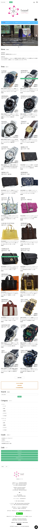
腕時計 (4, 410)
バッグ (4, 406)
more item (19, 377)
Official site (19, 451)
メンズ (3, 404)
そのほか (5, 415)
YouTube (19, 460)
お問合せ (3, 439)
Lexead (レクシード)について (7, 438)
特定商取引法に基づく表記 (6, 443)
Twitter (19, 455)
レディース (4, 418)
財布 (4, 408)
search (11, 2)
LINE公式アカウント (19, 457)
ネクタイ (5, 413)
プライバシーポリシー (6, 441)
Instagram (19, 453)
